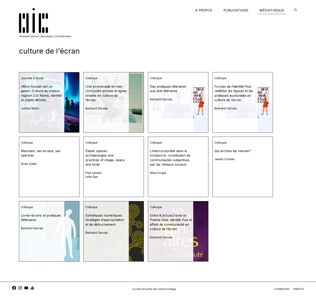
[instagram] (20, 288)
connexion (281, 289)
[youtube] (26, 288)
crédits (298, 289)
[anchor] (32, 288)
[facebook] (14, 288)
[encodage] (295, 10)
